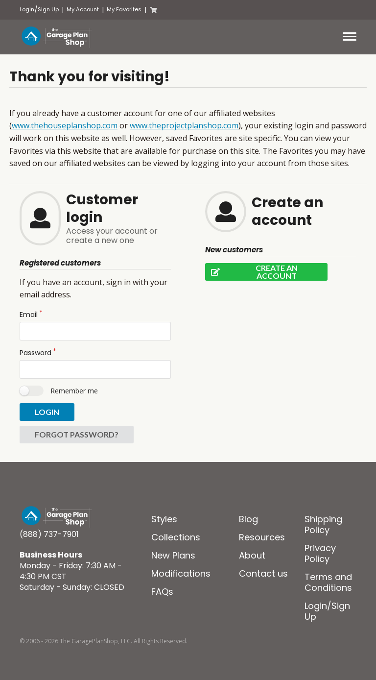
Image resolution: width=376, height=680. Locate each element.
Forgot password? (76, 434)
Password (35, 353)
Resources (262, 537)
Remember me (74, 390)
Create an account (251, 272)
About (252, 555)
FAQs (162, 591)
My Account (83, 9)
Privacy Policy (320, 553)
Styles (164, 519)
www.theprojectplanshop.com (184, 125)
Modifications (181, 573)
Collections (175, 537)
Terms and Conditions (328, 582)
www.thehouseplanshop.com (65, 125)
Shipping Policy (323, 524)
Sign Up (48, 9)
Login (27, 9)
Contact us (263, 573)
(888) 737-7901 (49, 534)
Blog (248, 519)
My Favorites (124, 9)
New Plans (173, 555)
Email (29, 314)
